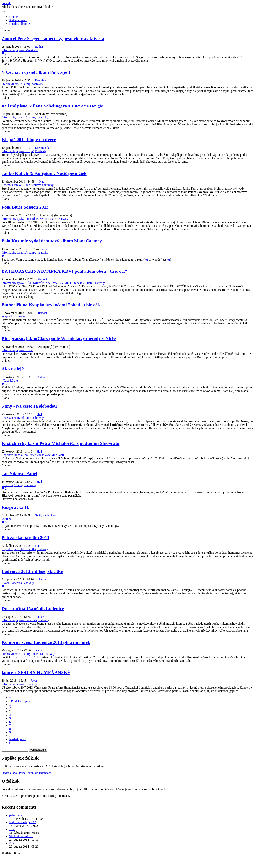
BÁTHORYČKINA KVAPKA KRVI (48, 282)
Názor (5, 380)
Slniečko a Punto (82, 282)
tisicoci (42, 279)
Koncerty (31, 684)
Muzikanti (31, 50)
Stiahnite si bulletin (21, 836)
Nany (17, 417)
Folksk (6, 3)
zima (12, 829)
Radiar (39, 46)
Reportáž (7, 455)
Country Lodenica (31, 653)
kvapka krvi (9, 316)
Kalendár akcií (18, 20)
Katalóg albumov (20, 23)
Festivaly (40, 151)
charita (21, 316)
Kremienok (42, 80)
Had (41, 181)
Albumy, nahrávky (31, 83)
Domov (14, 16)
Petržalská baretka (25, 549)
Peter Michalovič (40, 455)
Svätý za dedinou (46, 515)
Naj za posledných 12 (22, 822)
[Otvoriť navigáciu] (3, 11)
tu (146, 259)
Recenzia (7, 185)
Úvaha (6, 583)
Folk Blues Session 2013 (40, 218)
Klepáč (29, 151)
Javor (34, 680)
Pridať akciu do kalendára (35, 772)
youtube (7, 518)
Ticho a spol (21, 455)
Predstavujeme (11, 83)
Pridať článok (10, 772)
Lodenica (16, 583)
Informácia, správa (13, 50)
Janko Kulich (22, 185)
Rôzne (29, 350)
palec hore (15, 815)
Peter (12, 843)
